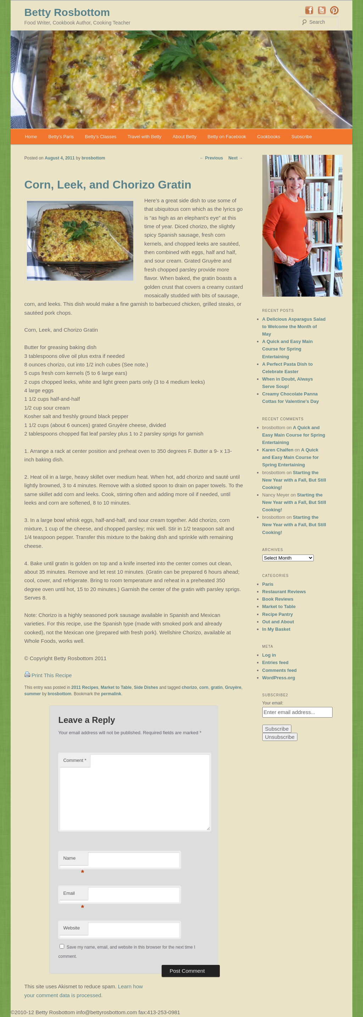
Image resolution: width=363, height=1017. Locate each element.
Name (73, 860)
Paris (268, 584)
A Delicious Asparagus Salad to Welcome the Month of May (294, 326)
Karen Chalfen (278, 450)
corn (203, 687)
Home (31, 136)
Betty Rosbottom (67, 12)
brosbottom (93, 158)
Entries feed (275, 662)
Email (73, 895)
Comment (74, 760)
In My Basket (276, 629)
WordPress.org (278, 677)
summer (32, 693)
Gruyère (233, 687)
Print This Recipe (52, 675)
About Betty (184, 136)
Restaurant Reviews (284, 591)
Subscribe (301, 136)
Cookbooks (268, 136)
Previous (211, 158)
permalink (111, 693)
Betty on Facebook (227, 136)
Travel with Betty (145, 136)
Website (71, 928)
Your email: (273, 703)
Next (235, 158)
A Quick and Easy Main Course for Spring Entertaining (287, 349)
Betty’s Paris (61, 136)
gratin (217, 687)
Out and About (278, 621)
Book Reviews (278, 599)
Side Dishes (146, 687)
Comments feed (279, 670)
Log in (269, 655)
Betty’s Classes (101, 136)
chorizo (189, 687)
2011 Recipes (84, 687)
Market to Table (116, 687)
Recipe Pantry (277, 614)
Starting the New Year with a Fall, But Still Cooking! (294, 480)
